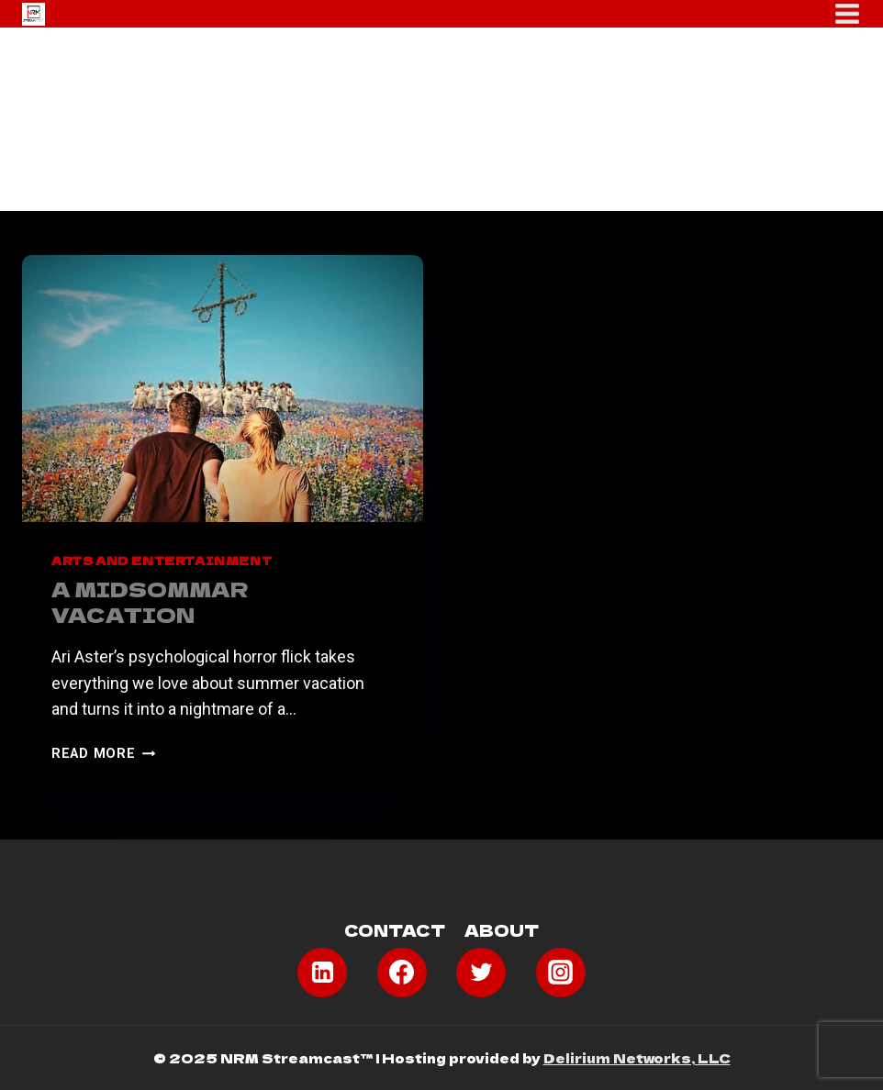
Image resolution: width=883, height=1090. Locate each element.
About (501, 929)
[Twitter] (481, 972)
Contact (394, 929)
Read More (103, 754)
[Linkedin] (322, 972)
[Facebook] (402, 972)
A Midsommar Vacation (150, 601)
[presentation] (222, 388)
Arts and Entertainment (161, 560)
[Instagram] (561, 972)
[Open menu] (847, 14)
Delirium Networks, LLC (637, 1058)
